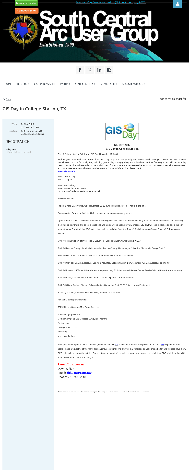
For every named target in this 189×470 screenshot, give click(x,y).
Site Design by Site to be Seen (95, 447)
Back (8, 99)
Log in (177, 4)
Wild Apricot (147, 466)
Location (13, 130)
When (15, 123)
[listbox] (173, 99)
